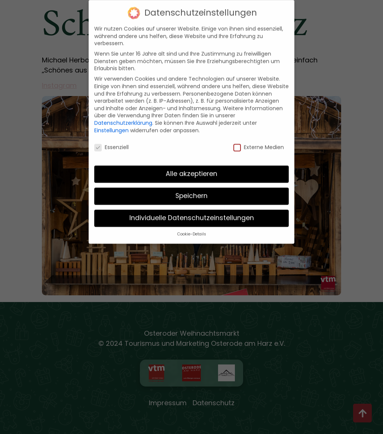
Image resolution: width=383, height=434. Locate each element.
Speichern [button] (191, 192)
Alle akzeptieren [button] (191, 170)
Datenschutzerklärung (123, 119)
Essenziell (111, 143)
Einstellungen (111, 126)
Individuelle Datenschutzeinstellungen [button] (191, 213)
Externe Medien (258, 143)
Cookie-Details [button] (191, 230)
